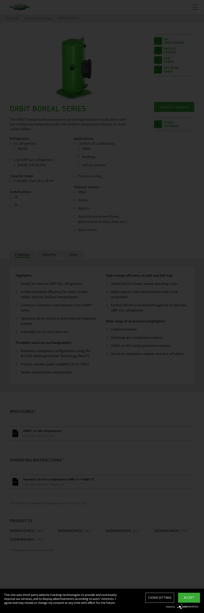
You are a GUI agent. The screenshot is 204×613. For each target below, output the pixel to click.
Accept (189, 597)
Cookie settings (160, 597)
